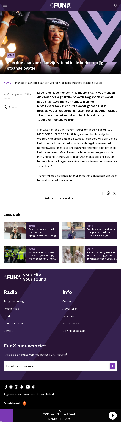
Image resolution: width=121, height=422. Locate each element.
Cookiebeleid (12, 403)
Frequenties (11, 308)
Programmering (14, 301)
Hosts (8, 316)
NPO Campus (70, 323)
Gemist (8, 330)
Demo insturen (13, 323)
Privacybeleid (45, 394)
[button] (112, 415)
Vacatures (68, 316)
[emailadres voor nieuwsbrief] (60, 366)
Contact (67, 301)
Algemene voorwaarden (19, 394)
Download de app (73, 330)
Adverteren (70, 308)
